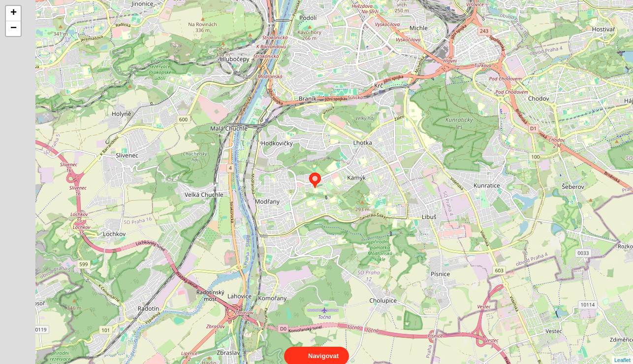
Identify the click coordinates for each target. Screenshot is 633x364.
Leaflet (622, 351)
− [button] (13, 28)
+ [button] (13, 13)
